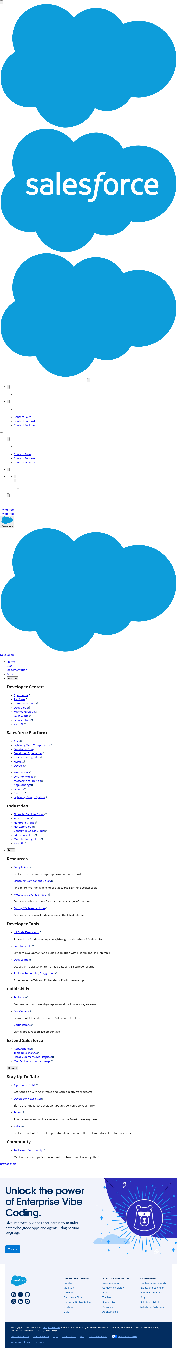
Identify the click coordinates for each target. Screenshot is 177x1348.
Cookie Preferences (98, 1336)
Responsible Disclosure (21, 1342)
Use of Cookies (69, 1336)
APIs (104, 1292)
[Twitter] (13, 1301)
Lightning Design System (77, 1302)
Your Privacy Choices (124, 1336)
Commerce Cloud (73, 1297)
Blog (143, 1297)
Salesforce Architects (152, 1306)
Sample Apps (109, 1302)
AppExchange (110, 1311)
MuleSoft (69, 1287)
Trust (82, 1336)
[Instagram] (20, 1294)
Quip (66, 1311)
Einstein (68, 1306)
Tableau (68, 1292)
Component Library (113, 1287)
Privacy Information (20, 1336)
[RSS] (13, 1294)
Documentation (111, 1282)
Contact (40, 1342)
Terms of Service (41, 1336)
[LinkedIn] (20, 1301)
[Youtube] (27, 1301)
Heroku (68, 1282)
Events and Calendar (152, 1287)
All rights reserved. (51, 1327)
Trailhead (107, 1297)
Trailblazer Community (153, 1282)
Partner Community (151, 1292)
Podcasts (107, 1306)
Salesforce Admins (150, 1302)
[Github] (27, 1294)
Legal (55, 1336)
